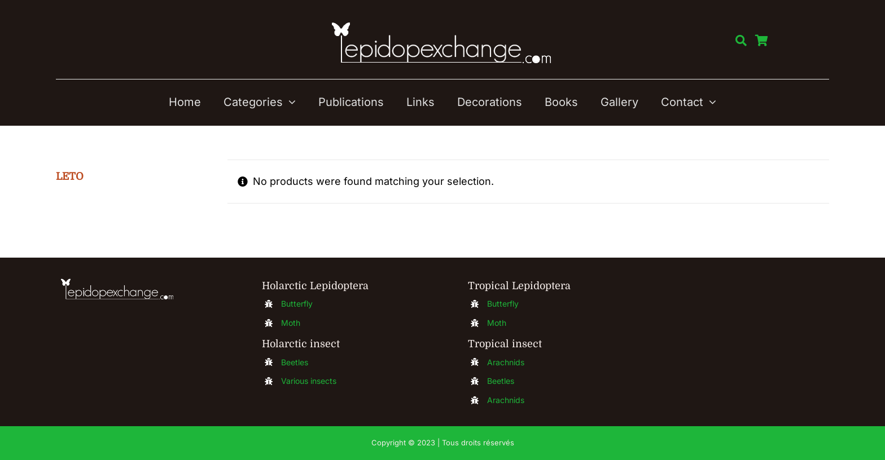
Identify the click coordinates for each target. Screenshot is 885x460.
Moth (290, 323)
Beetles (294, 362)
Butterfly (297, 303)
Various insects (308, 381)
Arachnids (505, 362)
